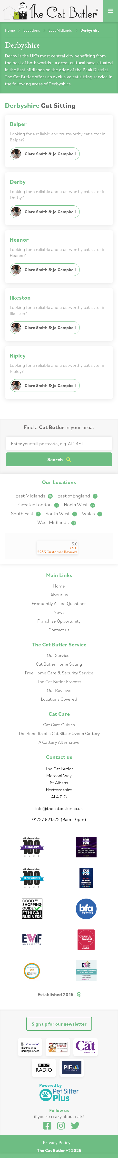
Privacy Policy (56, 1142)
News (59, 612)
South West (61, 513)
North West (79, 504)
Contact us (59, 629)
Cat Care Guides (59, 724)
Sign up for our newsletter (59, 1024)
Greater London (38, 504)
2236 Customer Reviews (57, 551)
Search (59, 459)
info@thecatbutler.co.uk (59, 808)
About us (59, 594)
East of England (78, 495)
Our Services (59, 655)
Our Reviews (59, 690)
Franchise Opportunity (59, 621)
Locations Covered (59, 699)
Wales (92, 513)
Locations (31, 30)
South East (26, 513)
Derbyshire (89, 30)
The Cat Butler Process (59, 681)
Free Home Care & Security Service (59, 673)
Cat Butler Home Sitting (59, 664)
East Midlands (60, 30)
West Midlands (56, 522)
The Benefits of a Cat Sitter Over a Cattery (59, 733)
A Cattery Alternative (59, 742)
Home (10, 30)
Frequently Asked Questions (59, 603)
